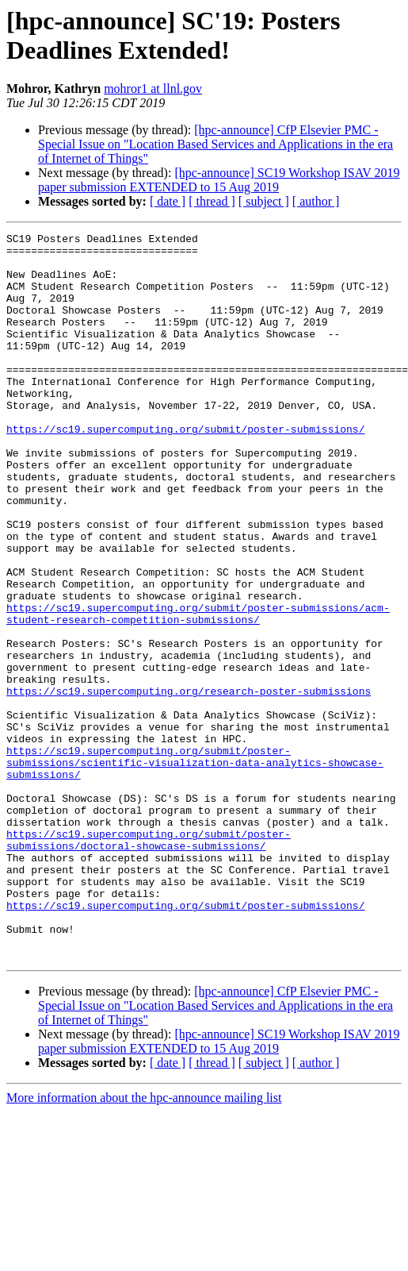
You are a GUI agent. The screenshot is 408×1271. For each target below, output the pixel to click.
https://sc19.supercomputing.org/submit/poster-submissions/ (185, 469)
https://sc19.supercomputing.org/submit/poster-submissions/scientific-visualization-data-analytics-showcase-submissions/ (194, 869)
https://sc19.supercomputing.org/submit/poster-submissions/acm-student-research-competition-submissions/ (198, 690)
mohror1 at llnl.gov (153, 88)
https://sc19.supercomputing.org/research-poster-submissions (188, 783)
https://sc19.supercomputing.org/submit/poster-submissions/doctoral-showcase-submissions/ (148, 962)
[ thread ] (212, 201)
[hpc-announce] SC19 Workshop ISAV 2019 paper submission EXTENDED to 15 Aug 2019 (218, 180)
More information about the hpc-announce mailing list (143, 1243)
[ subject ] (263, 201)
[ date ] (167, 201)
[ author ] (316, 201)
